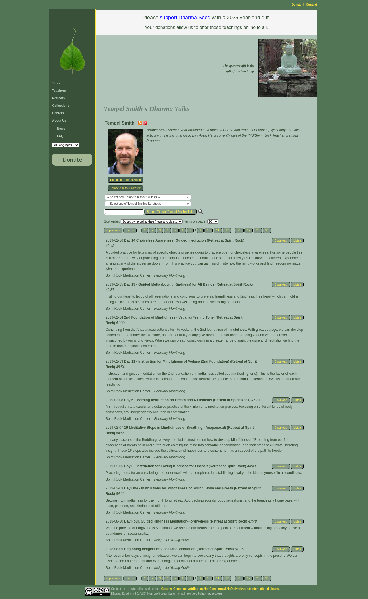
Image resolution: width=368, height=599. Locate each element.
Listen (297, 240)
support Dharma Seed (185, 17)
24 (267, 230)
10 (208, 230)
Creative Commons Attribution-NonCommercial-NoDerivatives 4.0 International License (220, 588)
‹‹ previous (113, 230)
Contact (311, 4)
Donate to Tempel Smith (125, 179)
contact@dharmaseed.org (204, 593)
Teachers (59, 90)
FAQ (60, 136)
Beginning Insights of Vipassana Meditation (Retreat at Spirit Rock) (179, 549)
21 (239, 230)
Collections (60, 105)
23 (257, 230)
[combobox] (148, 197)
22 (248, 230)
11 (217, 230)
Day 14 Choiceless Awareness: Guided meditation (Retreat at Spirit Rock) (184, 240)
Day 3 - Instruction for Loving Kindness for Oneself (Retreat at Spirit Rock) (185, 466)
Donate (296, 4)
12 (227, 230)
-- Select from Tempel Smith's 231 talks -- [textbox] (133, 197)
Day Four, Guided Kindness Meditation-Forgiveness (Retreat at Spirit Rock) (186, 521)
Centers (58, 113)
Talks (56, 83)
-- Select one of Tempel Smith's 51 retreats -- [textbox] (135, 203)
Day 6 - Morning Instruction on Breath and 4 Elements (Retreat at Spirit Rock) (188, 400)
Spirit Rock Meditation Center (128, 275)
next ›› (130, 230)
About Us (59, 120)
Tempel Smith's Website (125, 188)
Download (280, 240)
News (61, 128)
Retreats (58, 98)
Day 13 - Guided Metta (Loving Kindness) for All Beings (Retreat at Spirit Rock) (188, 284)
